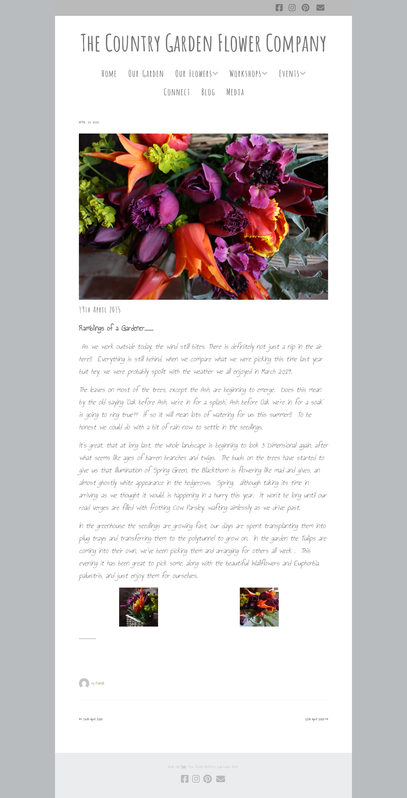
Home (109, 72)
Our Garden (146, 72)
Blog (208, 91)
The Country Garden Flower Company (203, 42)
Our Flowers (193, 72)
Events (289, 72)
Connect (176, 91)
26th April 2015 (93, 719)
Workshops (245, 72)
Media (235, 91)
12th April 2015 (314, 719)
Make (183, 766)
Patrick (100, 683)
